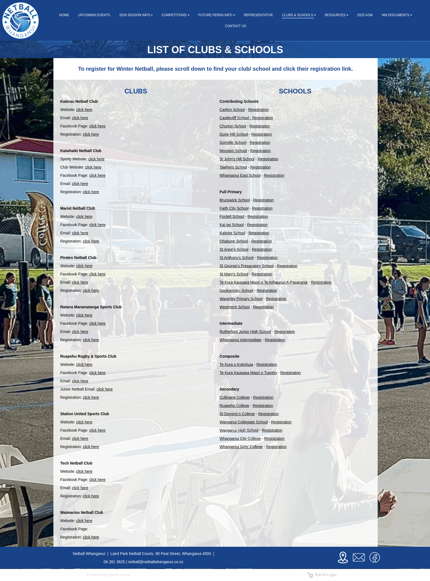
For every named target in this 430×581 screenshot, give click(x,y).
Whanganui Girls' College (241, 447)
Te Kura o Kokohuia (236, 364)
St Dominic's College (237, 414)
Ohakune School (234, 241)
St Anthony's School (237, 257)
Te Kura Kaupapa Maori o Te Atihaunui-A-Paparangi (264, 282)
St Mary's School (234, 274)
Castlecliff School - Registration (246, 118)
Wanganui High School (239, 430)
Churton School (233, 126)
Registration (258, 109)
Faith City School (234, 208)
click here (84, 109)
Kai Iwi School (232, 225)
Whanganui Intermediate (241, 340)
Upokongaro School (236, 290)
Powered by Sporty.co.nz (108, 575)
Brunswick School (235, 200)
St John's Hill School (237, 159)
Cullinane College (235, 397)
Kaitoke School (232, 233)
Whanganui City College (240, 438)
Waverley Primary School (241, 299)
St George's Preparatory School (247, 266)
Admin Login (322, 575)
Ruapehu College (234, 405)
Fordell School (232, 216)
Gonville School (233, 142)
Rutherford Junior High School (245, 331)
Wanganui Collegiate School (244, 422)
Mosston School (233, 151)
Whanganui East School (240, 175)
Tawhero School (233, 167)
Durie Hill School (234, 134)
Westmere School (235, 307)
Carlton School (232, 109)
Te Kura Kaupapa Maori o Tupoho (248, 373)
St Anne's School (234, 249)
